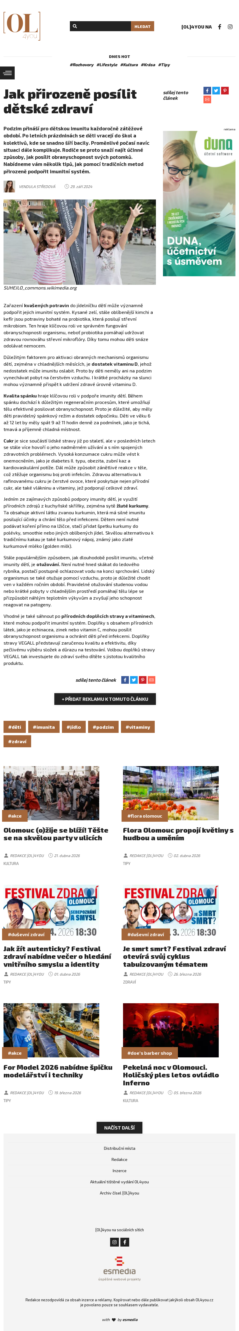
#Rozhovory (81, 64)
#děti (14, 727)
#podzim (103, 727)
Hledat (142, 26)
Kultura (11, 863)
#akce (15, 815)
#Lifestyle (106, 64)
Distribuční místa (119, 1148)
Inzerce (120, 1170)
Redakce (119, 1159)
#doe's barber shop (149, 1053)
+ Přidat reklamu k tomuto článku (105, 699)
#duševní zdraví (26, 934)
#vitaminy (138, 727)
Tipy (126, 863)
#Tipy (164, 64)
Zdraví (129, 982)
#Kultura (129, 64)
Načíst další (119, 1127)
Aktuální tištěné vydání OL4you (119, 1181)
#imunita (44, 727)
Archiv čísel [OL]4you (119, 1192)
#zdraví (17, 741)
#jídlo (74, 727)
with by (119, 1319)
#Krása (148, 64)
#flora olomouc (144, 815)
